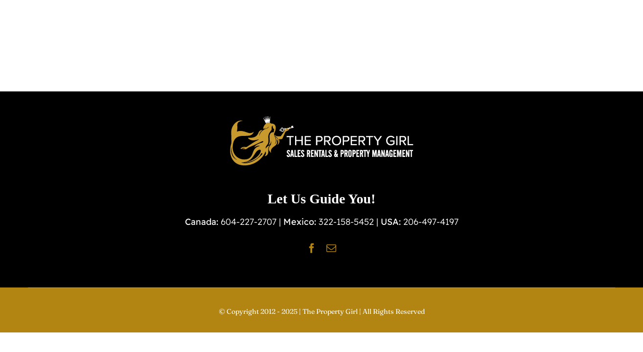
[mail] (331, 248)
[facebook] (312, 248)
